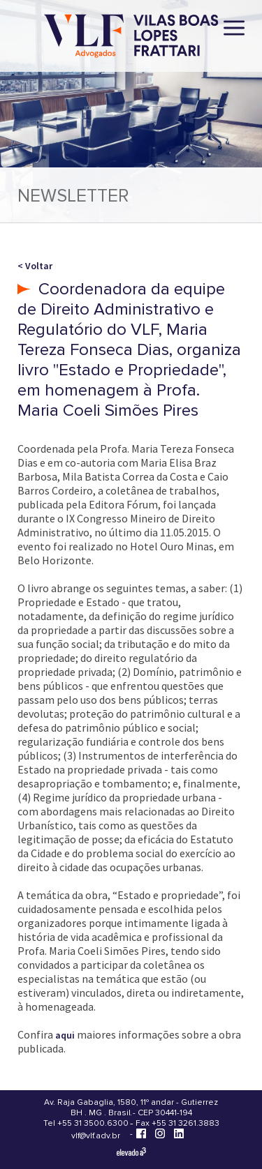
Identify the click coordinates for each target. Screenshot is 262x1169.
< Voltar (34, 265)
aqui (65, 1035)
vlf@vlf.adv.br (95, 1136)
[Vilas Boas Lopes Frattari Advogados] (131, 37)
